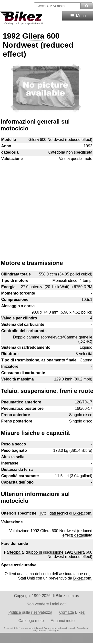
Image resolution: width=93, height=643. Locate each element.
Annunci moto (63, 621)
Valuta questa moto (76, 159)
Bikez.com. (82, 578)
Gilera (33, 36)
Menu (78, 16)
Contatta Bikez (72, 612)
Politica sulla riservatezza (30, 612)
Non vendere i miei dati (47, 604)
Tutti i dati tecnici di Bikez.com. (65, 513)
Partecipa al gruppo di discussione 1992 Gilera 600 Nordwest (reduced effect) (48, 554)
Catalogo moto (31, 621)
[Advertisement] (46, 208)
